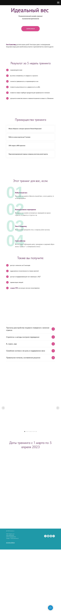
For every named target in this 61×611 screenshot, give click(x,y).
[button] (30, 28)
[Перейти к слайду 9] (36, 431)
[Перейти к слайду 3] (27, 431)
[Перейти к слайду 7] (33, 431)
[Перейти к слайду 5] (30, 431)
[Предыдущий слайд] (3, 408)
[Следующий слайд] (57, 408)
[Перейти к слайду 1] (24, 431)
